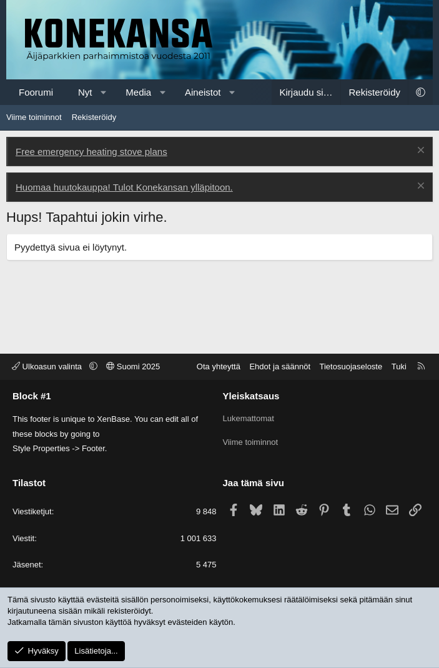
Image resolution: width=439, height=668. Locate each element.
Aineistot (203, 92)
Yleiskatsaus (251, 396)
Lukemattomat (248, 417)
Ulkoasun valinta (48, 366)
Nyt (85, 92)
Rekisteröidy (94, 117)
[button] (103, 92)
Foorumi (36, 92)
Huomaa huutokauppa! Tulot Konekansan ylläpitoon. (124, 187)
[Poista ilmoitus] (419, 151)
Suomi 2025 (133, 366)
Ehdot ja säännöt (279, 366)
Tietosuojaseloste (351, 366)
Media (138, 92)
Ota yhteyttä (218, 366)
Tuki (399, 366)
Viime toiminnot (34, 117)
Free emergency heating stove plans (91, 151)
